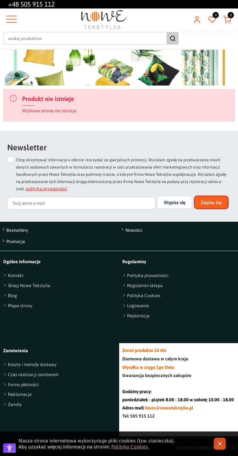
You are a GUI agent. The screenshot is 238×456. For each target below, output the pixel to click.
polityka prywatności (46, 188)
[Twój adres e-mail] (81, 203)
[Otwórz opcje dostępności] (9, 448)
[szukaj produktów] (113, 38)
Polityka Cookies (129, 446)
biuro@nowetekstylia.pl (169, 407)
